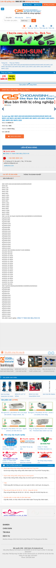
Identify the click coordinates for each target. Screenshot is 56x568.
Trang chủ (4, 63)
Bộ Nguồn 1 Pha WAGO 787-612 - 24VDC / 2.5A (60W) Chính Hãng (41, 413)
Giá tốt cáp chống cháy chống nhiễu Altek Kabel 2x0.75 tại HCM (21, 468)
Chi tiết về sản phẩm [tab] (10, 174)
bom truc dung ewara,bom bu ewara (7, 395)
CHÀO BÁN (7, 528)
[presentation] (49, 353)
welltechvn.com (9, 165)
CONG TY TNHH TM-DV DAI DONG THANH (10, 448)
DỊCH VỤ (6, 536)
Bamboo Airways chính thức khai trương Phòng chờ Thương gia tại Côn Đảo (25, 539)
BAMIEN (6, 525)
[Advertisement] (27, 336)
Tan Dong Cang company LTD (44, 461)
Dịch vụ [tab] (28, 17)
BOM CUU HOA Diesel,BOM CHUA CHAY (34, 395)
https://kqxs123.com (37, 560)
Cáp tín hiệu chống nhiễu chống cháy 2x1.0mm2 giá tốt (19, 475)
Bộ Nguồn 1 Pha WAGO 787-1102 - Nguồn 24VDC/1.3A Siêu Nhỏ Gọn (14, 429)
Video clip (51, 27)
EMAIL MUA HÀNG (14, 136)
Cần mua (30, 27)
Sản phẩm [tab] (9, 17)
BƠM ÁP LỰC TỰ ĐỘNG (20, 395)
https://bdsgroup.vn (25, 560)
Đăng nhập (28, 4)
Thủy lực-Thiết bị (14, 63)
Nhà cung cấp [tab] (19, 17)
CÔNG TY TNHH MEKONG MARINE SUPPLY (25, 462)
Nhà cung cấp (43, 27)
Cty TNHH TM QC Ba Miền (26, 448)
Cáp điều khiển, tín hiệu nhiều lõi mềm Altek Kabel (17, 497)
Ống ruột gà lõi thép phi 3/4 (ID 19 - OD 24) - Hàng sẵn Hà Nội (20, 490)
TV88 (5, 483)
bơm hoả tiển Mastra (49, 394)
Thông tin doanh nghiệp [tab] (32, 174)
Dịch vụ (36, 27)
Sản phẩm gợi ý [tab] (8, 178)
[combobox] (31, 20)
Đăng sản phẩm (49, 4)
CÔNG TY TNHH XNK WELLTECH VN (16, 153)
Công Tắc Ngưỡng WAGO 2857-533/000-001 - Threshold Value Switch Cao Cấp (41, 429)
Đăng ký (37, 4)
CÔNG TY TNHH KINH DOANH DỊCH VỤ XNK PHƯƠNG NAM (9, 462)
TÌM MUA (6, 532)
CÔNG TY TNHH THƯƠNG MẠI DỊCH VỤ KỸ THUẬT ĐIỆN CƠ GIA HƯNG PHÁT (44, 448)
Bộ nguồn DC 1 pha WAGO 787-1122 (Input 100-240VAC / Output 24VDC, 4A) (14, 413)
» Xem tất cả (50, 465)
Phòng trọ (16, 560)
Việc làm (24, 27)
